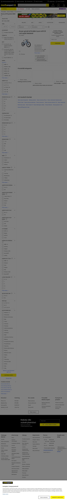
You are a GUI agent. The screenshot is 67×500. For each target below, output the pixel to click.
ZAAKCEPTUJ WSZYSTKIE (57, 497)
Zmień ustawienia (44, 497)
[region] (33, 490)
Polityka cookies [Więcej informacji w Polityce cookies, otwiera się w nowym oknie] (5, 494)
